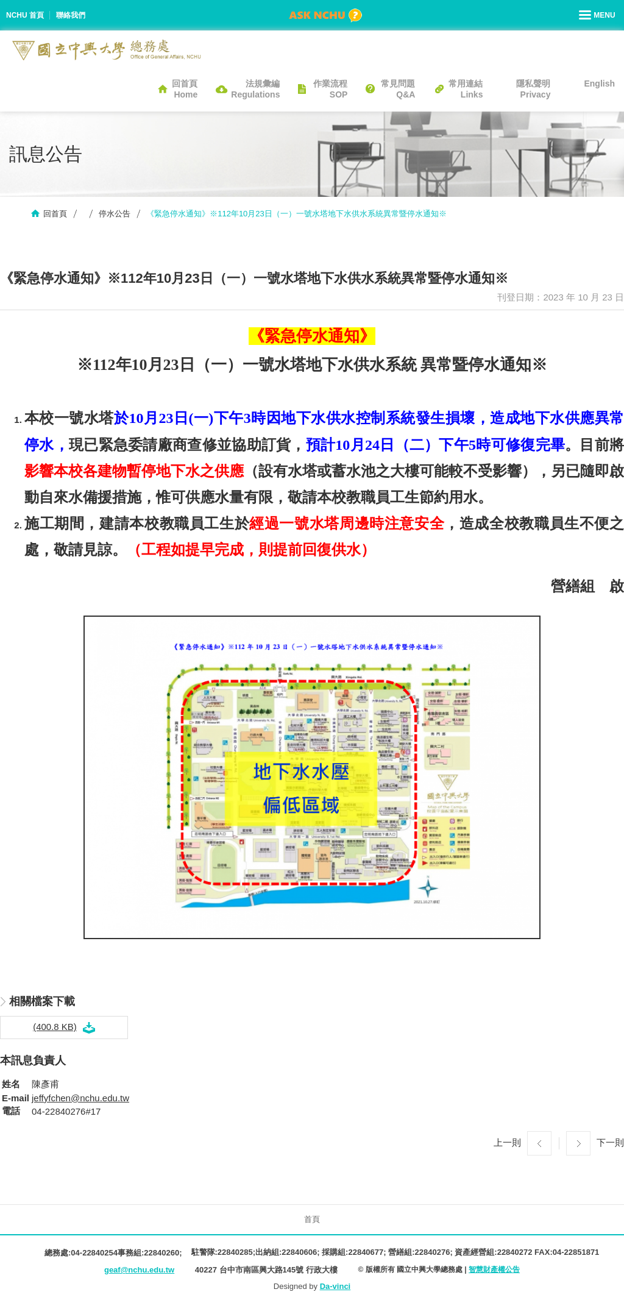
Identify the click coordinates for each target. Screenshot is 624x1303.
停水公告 (114, 213)
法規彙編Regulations (255, 89)
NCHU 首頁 (25, 15)
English (599, 83)
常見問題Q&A (398, 89)
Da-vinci (335, 1286)
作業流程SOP (330, 89)
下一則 (610, 1142)
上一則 (507, 1142)
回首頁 (55, 213)
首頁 (312, 1219)
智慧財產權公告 (494, 1269)
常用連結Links (465, 89)
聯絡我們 (70, 15)
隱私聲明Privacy (533, 89)
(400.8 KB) (55, 1026)
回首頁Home (184, 89)
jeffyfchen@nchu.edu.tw (80, 1098)
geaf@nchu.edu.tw (139, 1269)
